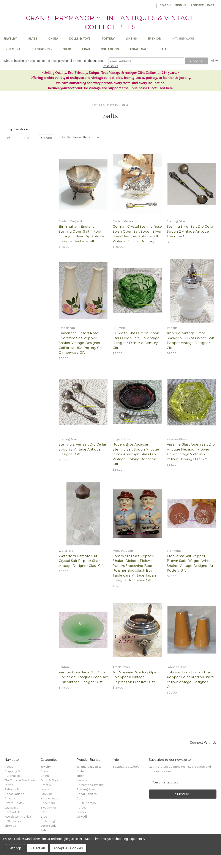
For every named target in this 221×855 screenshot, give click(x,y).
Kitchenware (185, 38)
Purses (82, 807)
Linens (133, 38)
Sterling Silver (86, 789)
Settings (15, 848)
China (55, 38)
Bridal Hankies (87, 794)
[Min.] (12, 137)
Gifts (69, 49)
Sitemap (10, 826)
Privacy (10, 798)
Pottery (110, 38)
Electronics (43, 49)
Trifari (81, 776)
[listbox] (87, 137)
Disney (81, 812)
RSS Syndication (16, 821)
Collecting (112, 49)
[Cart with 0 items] (210, 5)
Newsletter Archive (18, 816)
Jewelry (12, 38)
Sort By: (66, 137)
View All (82, 816)
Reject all (37, 848)
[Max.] (29, 137)
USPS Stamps (86, 803)
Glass (34, 38)
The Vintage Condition (20, 780)
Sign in (180, 5)
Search (164, 5)
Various (82, 780)
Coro (80, 798)
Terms (9, 785)
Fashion (156, 38)
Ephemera (13, 49)
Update (46, 137)
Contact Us (13, 812)
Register (197, 5)
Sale (163, 49)
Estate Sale (141, 49)
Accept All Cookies (68, 848)
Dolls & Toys (82, 38)
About (9, 767)
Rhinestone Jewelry (90, 785)
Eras (88, 49)
